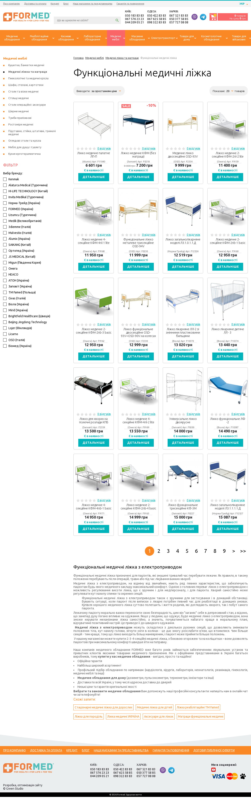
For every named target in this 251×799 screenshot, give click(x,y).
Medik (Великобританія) (22, 221)
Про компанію (11, 3)
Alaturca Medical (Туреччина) (25, 185)
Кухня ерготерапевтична (24, 154)
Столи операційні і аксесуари (27, 105)
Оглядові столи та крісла (24, 140)
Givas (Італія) (14, 298)
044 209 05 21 (134, 22)
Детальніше (93, 177)
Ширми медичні (18, 111)
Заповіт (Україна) (17, 287)
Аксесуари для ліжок (158, 718)
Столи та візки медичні (23, 91)
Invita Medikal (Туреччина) (23, 197)
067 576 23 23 (134, 19)
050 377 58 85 (178, 19)
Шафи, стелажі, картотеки (25, 85)
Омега (10, 269)
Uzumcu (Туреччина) (19, 215)
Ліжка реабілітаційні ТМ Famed (198, 709)
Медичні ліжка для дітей (154, 709)
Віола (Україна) (16, 304)
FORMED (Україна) (18, 209)
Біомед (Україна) (17, 346)
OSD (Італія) (14, 340)
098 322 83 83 (156, 22)
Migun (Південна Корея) (22, 263)
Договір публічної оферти (214, 752)
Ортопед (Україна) (18, 251)
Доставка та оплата (35, 3)
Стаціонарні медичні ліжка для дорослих (103, 709)
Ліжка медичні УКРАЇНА (123, 718)
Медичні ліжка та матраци (27, 72)
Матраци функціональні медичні (200, 718)
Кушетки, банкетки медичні (26, 65)
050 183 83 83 (134, 15)
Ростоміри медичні (20, 124)
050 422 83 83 (156, 15)
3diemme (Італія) (17, 227)
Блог (66, 3)
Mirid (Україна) (15, 310)
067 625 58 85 (156, 19)
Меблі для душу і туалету (24, 147)
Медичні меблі (15, 59)
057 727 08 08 (178, 22)
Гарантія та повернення (130, 3)
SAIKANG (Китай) (17, 245)
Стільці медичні (18, 98)
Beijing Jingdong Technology (25, 322)
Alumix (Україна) (16, 239)
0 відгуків (104, 149)
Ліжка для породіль (89, 718)
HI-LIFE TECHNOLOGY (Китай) (25, 191)
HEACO (10, 275)
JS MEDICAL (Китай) (19, 257)
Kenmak (11, 179)
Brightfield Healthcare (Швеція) (26, 316)
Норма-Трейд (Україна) (21, 203)
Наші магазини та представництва (92, 3)
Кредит (55, 3)
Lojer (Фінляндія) (17, 328)
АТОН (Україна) (16, 281)
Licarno (10, 334)
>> (243, 553)
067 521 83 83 (178, 15)
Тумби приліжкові (19, 118)
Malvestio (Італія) (17, 233)
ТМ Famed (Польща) (19, 292)
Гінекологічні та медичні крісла (28, 78)
